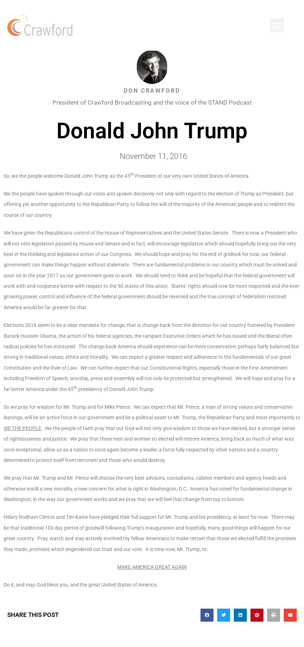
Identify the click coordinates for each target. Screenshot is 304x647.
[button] (277, 25)
